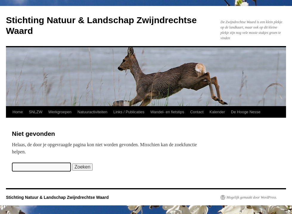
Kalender (217, 112)
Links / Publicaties (128, 112)
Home (18, 112)
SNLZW (36, 112)
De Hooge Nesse (245, 112)
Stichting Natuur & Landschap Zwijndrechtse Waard (57, 197)
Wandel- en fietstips (167, 112)
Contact (197, 112)
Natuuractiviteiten (92, 112)
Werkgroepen (60, 112)
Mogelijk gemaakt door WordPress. (251, 197)
